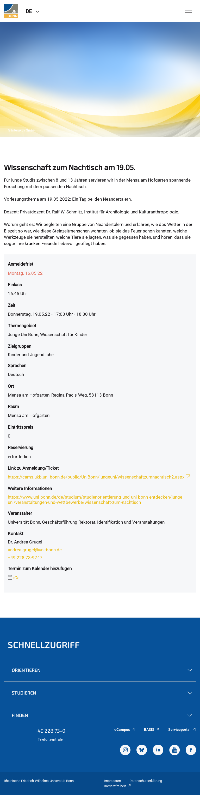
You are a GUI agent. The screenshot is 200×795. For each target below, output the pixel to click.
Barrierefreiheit (118, 786)
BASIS (152, 729)
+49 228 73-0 (50, 730)
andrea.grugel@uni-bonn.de (35, 549)
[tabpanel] (100, 79)
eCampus (124, 729)
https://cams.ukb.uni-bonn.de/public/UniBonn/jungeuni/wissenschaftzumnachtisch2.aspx (99, 477)
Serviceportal (182, 729)
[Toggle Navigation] (188, 10)
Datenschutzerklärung (145, 781)
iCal (17, 577)
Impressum (112, 781)
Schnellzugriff (44, 644)
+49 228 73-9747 (25, 557)
